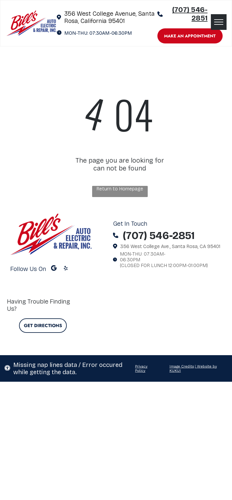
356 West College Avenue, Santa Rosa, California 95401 (109, 17)
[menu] (219, 22)
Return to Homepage (119, 189)
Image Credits (181, 366)
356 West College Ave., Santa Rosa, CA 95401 (170, 246)
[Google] (54, 268)
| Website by (206, 366)
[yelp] (65, 268)
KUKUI (175, 370)
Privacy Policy (141, 368)
